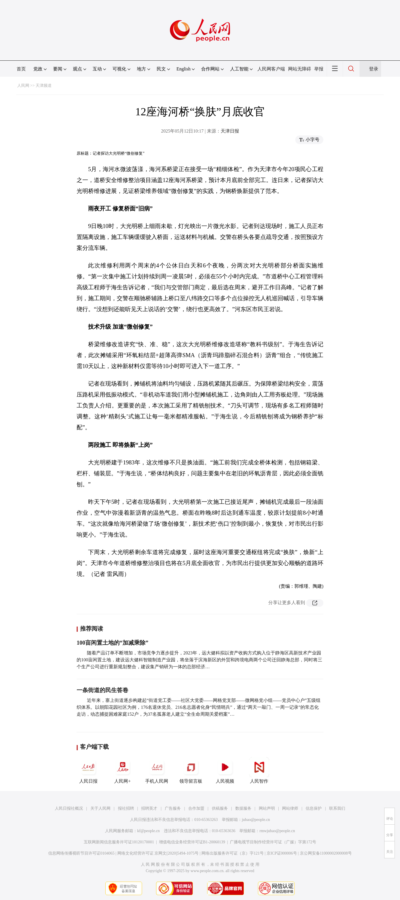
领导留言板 (190, 770)
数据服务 (243, 808)
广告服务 (173, 808)
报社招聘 (126, 808)
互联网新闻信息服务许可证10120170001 (119, 842)
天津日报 (230, 131)
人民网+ (122, 770)
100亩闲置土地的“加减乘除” (112, 642)
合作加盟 (196, 808)
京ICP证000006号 (282, 853)
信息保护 (314, 808)
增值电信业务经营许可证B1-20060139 (192, 842)
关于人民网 (100, 808)
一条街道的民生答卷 (102, 690)
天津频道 (44, 85)
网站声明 (267, 808)
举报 (318, 68)
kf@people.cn (148, 831)
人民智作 (259, 770)
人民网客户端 (271, 68)
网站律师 (290, 808)
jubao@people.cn (256, 819)
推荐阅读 (91, 628)
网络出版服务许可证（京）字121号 (232, 853)
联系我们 (337, 808)
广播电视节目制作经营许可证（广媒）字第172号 (273, 842)
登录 (373, 68)
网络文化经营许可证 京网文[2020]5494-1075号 (158, 853)
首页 (21, 68)
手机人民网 (156, 770)
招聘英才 (149, 808)
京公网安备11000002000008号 (326, 853)
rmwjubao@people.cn (277, 831)
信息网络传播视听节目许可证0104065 (81, 853)
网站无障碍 (299, 68)
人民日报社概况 (69, 808)
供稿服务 (220, 808)
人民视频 (225, 770)
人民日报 (88, 770)
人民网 (23, 85)
